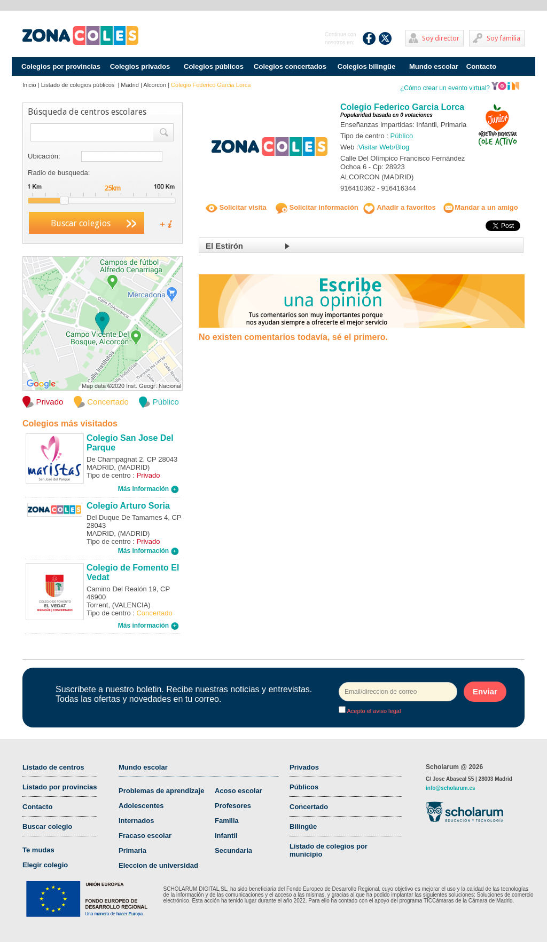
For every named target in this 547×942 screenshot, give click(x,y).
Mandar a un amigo (480, 207)
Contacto (481, 66)
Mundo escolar (433, 66)
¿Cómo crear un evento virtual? (460, 88)
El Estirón (224, 245)
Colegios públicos (214, 66)
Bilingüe (303, 826)
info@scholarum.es (450, 788)
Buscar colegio (47, 826)
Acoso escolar (238, 791)
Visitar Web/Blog (384, 147)
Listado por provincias (59, 787)
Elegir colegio (45, 865)
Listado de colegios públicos (78, 85)
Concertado (309, 807)
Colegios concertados (290, 66)
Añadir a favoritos (399, 207)
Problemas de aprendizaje (161, 791)
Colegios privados (140, 66)
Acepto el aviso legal (373, 711)
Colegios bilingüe (366, 66)
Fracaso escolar (145, 836)
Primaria (132, 850)
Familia (227, 821)
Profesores (233, 806)
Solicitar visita (236, 207)
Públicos (304, 787)
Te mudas (38, 850)
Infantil (226, 836)
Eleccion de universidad (158, 865)
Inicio (29, 85)
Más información (148, 489)
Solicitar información (317, 207)
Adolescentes (141, 806)
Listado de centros (53, 767)
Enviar (485, 691)
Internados (136, 821)
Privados (304, 767)
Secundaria (233, 850)
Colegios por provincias (60, 66)
